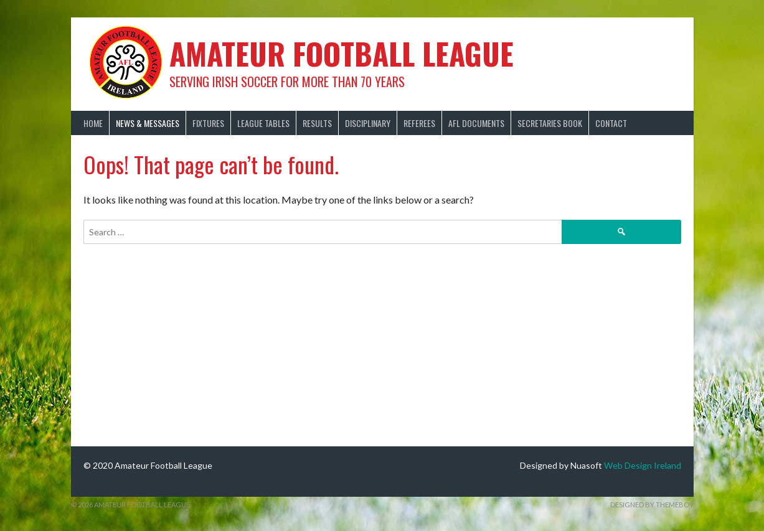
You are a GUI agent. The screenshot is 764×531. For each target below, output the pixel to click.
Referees (419, 122)
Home (93, 122)
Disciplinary (367, 122)
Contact (611, 122)
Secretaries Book (549, 122)
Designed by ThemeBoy (652, 504)
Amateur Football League (341, 53)
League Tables (263, 122)
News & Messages (147, 122)
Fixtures (208, 122)
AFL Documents (476, 122)
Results (317, 122)
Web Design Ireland (642, 465)
